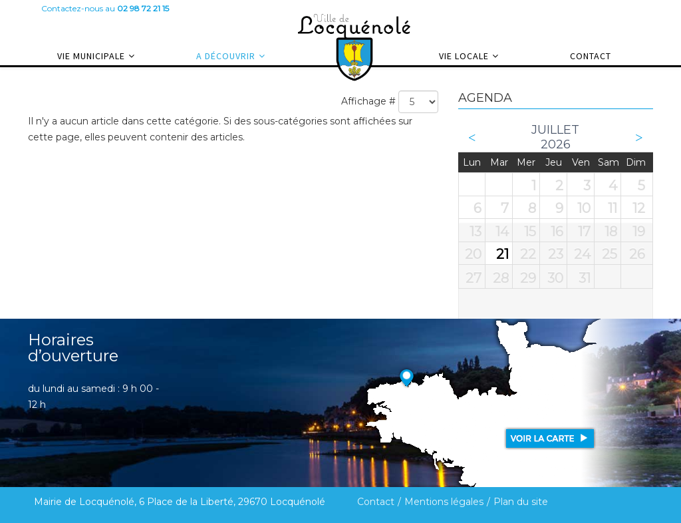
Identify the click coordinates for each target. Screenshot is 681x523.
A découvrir (225, 56)
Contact (590, 56)
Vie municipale (91, 56)
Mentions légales (443, 502)
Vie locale (464, 56)
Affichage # (368, 101)
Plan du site (520, 502)
